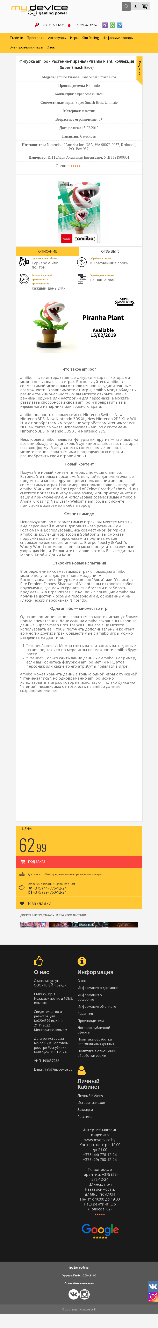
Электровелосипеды (26, 48)
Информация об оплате (97, 1011)
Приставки (35, 39)
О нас (51, 48)
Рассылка (85, 1130)
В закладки (35, 904)
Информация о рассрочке (90, 1000)
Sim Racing (90, 39)
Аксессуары (57, 39)
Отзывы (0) (111, 252)
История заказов (91, 1113)
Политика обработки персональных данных (96, 1050)
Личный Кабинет (91, 1105)
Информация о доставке (98, 990)
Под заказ (32, 861)
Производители (91, 1027)
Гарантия (85, 1019)
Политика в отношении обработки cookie (97, 1062)
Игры (74, 39)
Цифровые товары (118, 39)
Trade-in (16, 39)
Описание (47, 252)
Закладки (85, 1121)
